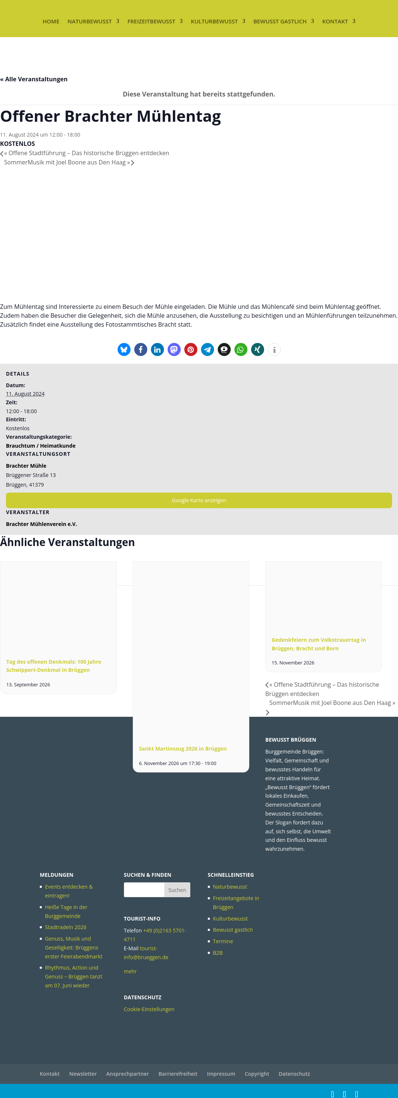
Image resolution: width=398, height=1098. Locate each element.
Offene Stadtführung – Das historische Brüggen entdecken (86, 153)
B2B (218, 952)
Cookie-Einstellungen (149, 1009)
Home (51, 21)
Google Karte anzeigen (199, 500)
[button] (124, 349)
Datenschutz (294, 1073)
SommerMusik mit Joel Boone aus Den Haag (67, 162)
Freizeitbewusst (151, 21)
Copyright (257, 1073)
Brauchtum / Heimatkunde (41, 445)
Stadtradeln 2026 (65, 927)
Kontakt (335, 21)
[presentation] (58, 647)
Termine (223, 941)
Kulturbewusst (214, 21)
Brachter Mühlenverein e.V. (41, 523)
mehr (130, 971)
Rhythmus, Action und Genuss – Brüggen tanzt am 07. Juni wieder (73, 976)
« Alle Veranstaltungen (34, 79)
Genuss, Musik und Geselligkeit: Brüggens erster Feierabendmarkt (73, 947)
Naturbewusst (90, 21)
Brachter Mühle (26, 465)
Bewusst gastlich (279, 21)
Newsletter (83, 1073)
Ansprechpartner (127, 1073)
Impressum (221, 1073)
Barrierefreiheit (177, 1073)
